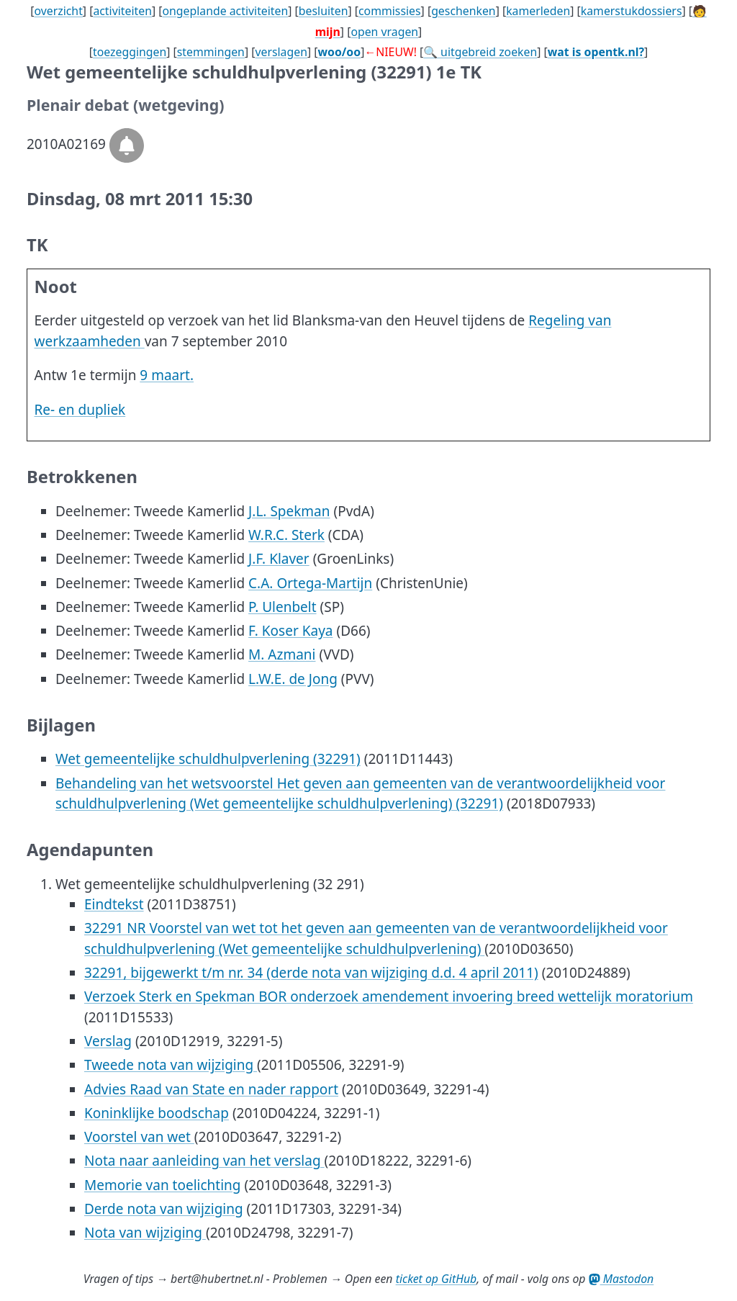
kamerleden (538, 11)
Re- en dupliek (80, 409)
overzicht (58, 11)
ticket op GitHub (436, 1279)
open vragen (384, 32)
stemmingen (211, 52)
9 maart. (167, 375)
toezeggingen (129, 52)
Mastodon (621, 1279)
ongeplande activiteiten (225, 11)
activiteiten (122, 11)
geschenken (463, 11)
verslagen (281, 52)
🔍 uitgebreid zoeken (480, 52)
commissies (389, 11)
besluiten (323, 11)
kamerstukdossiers (631, 11)
